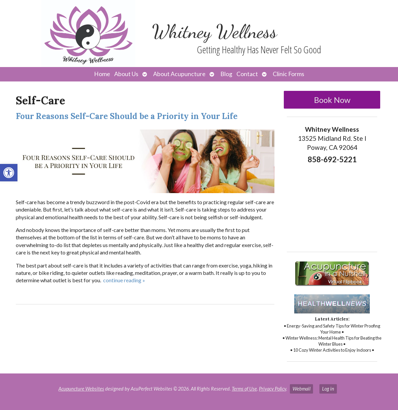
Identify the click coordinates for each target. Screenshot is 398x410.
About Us (126, 73)
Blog (226, 73)
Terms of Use (244, 389)
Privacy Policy (272, 389)
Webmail (301, 389)
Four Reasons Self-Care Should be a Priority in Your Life (126, 116)
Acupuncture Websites (81, 389)
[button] (8, 172)
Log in (328, 389)
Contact (247, 73)
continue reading (124, 280)
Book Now (332, 100)
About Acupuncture (179, 73)
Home (102, 73)
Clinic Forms (288, 73)
